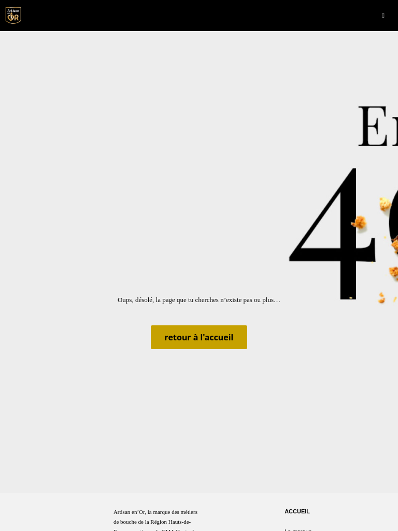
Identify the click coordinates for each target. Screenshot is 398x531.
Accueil (297, 511)
